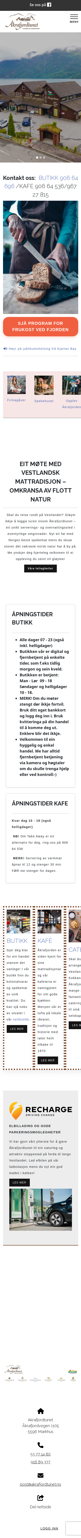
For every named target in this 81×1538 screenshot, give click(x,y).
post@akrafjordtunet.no (40, 1484)
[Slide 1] (37, 157)
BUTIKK (17, 940)
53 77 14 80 (40, 1454)
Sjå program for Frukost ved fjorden (40, 326)
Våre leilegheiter (40, 568)
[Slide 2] (41, 157)
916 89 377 (40, 1462)
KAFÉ (45, 940)
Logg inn (49, 1528)
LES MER (17, 1029)
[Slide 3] (44, 157)
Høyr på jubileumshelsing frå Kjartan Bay (40, 348)
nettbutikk (21, 1019)
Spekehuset (44, 401)
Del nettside (40, 1502)
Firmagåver (16, 400)
